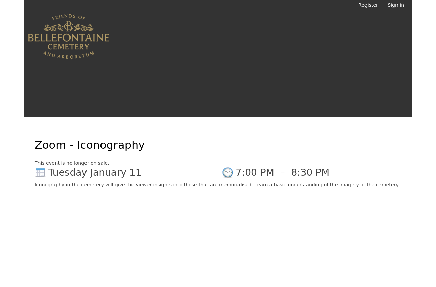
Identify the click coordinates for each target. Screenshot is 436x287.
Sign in (396, 5)
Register (368, 5)
